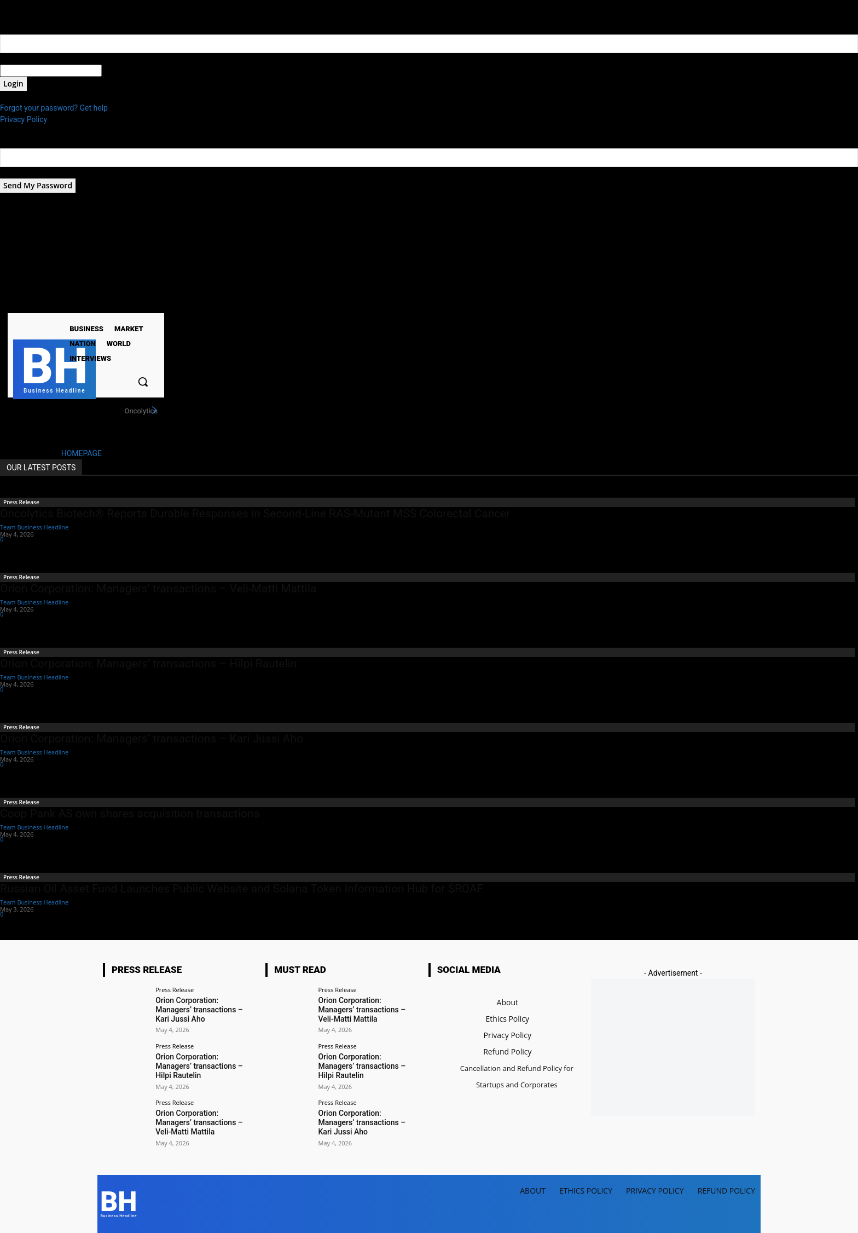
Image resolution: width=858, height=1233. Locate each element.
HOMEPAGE (81, 453)
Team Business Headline (34, 527)
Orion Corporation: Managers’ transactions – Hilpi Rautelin (148, 663)
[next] (154, 410)
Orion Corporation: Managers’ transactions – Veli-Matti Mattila (158, 588)
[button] (143, 381)
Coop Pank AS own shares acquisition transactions (129, 813)
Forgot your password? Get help (54, 107)
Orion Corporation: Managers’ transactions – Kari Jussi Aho (151, 738)
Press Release (21, 502)
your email (18, 172)
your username (25, 58)
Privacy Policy (23, 119)
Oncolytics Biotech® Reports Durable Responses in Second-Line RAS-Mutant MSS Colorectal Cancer (255, 513)
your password (127, 70)
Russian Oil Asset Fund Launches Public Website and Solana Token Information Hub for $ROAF (241, 888)
